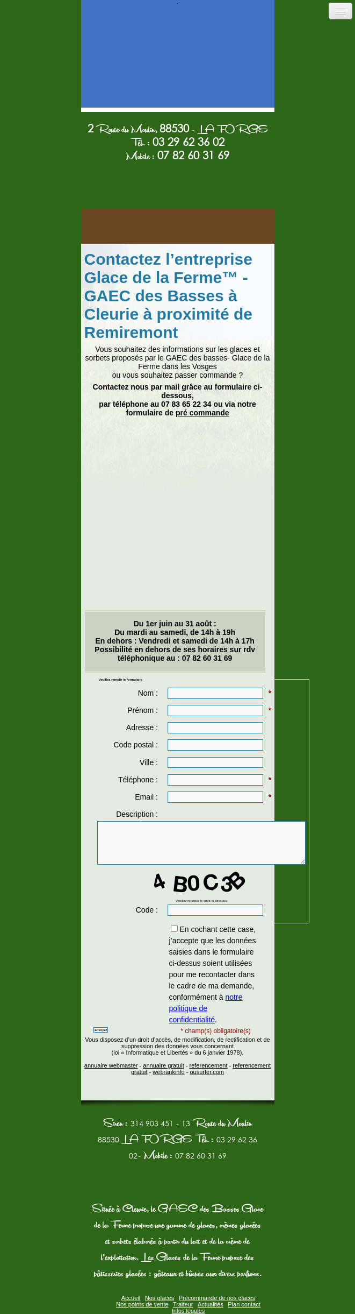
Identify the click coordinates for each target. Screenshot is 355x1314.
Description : (138, 814)
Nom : (149, 693)
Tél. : (177, 143)
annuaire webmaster (111, 1065)
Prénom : (143, 710)
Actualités (210, 1304)
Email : (147, 797)
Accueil (130, 1298)
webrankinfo (168, 1072)
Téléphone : (139, 779)
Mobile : (177, 157)
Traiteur (183, 1304)
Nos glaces (159, 1298)
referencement (209, 1065)
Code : (148, 910)
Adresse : (143, 727)
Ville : (150, 762)
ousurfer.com (207, 1072)
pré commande (202, 412)
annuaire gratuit (163, 1065)
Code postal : (136, 744)
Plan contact (244, 1304)
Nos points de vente (142, 1304)
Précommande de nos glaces (217, 1298)
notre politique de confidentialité (205, 1008)
